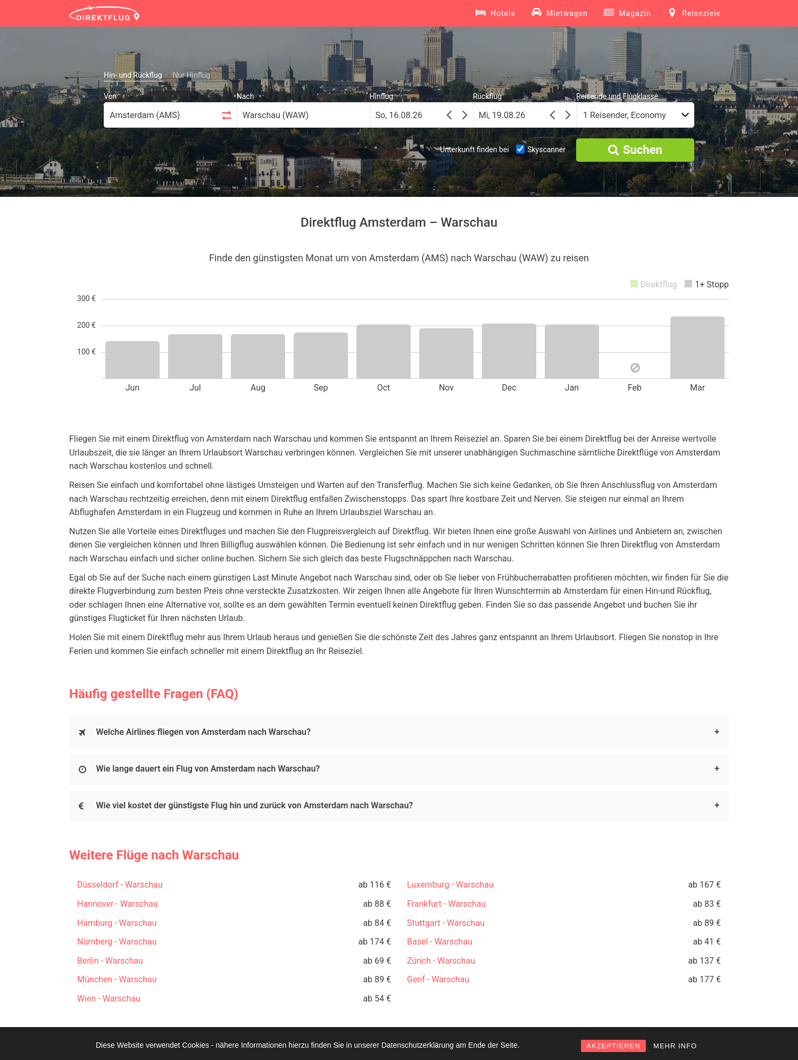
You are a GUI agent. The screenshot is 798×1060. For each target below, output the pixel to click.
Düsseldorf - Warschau (120, 885)
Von (110, 96)
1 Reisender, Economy (624, 115)
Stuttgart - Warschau (446, 923)
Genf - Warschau (438, 979)
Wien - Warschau (108, 998)
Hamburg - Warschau (117, 923)
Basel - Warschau (439, 942)
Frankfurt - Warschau (446, 904)
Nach (245, 96)
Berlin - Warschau (110, 961)
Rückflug (487, 96)
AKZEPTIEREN (613, 1046)
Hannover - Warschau (117, 904)
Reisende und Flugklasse (617, 96)
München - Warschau (117, 979)
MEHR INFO (675, 1046)
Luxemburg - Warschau (450, 885)
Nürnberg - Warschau (117, 942)
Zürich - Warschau (441, 961)
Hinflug (382, 96)
